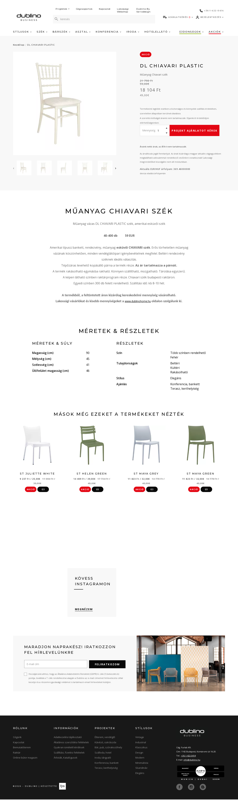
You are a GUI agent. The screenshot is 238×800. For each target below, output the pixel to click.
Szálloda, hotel (103, 753)
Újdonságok (191, 31)
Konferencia (108, 31)
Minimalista (141, 763)
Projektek (63, 8)
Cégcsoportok (84, 8)
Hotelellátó (157, 31)
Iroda (132, 31)
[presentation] (13, 168)
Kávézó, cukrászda (105, 743)
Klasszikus (141, 748)
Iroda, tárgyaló (103, 758)
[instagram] (191, 787)
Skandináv (141, 768)
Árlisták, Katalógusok (65, 758)
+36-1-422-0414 (188, 756)
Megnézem (84, 610)
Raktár (16, 753)
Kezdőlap (18, 44)
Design (139, 753)
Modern (139, 758)
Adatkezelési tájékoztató (68, 738)
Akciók (216, 31)
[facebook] (179, 787)
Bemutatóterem (22, 748)
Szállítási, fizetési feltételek (69, 753)
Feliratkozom (107, 665)
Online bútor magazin (25, 758)
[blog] (203, 787)
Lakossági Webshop (123, 10)
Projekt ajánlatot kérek (194, 130)
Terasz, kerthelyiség (106, 768)
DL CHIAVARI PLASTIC (41, 44)
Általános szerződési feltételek (71, 743)
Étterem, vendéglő (105, 738)
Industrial (140, 743)
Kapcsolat (105, 8)
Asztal (83, 31)
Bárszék (61, 31)
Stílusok (22, 31)
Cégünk (17, 738)
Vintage (139, 738)
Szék (42, 31)
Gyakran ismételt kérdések (69, 748)
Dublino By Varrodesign (143, 10)
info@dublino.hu (192, 760)
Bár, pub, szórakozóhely (108, 748)
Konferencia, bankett (106, 763)
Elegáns (139, 773)
